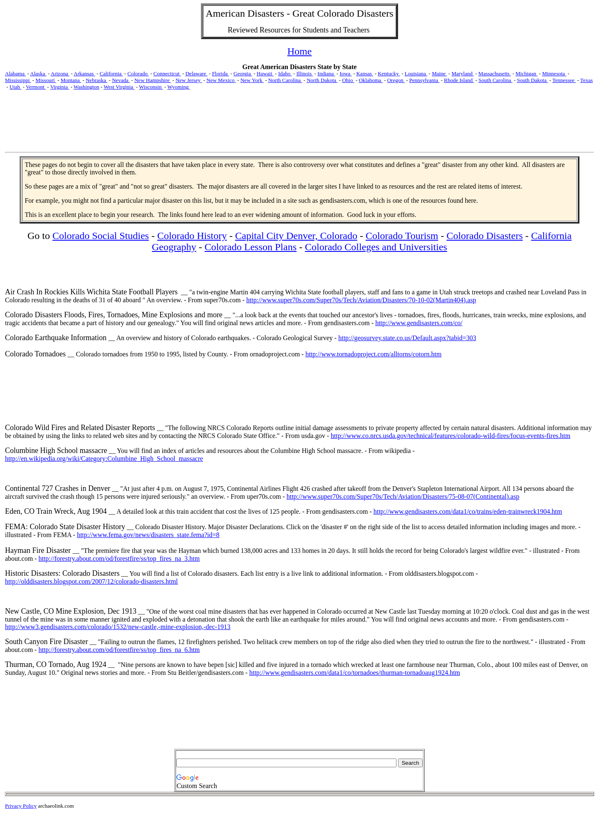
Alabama (15, 73)
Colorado (138, 73)
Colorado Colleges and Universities (376, 246)
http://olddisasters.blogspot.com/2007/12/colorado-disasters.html (91, 581)
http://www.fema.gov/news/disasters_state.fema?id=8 (148, 534)
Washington (86, 87)
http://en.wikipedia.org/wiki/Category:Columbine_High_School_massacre (104, 458)
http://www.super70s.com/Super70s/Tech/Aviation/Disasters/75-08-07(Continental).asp (403, 496)
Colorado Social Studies (100, 235)
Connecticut (167, 73)
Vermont (36, 87)
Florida (220, 73)
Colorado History (192, 235)
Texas (586, 80)
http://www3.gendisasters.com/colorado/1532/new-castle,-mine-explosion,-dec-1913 (117, 626)
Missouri (45, 80)
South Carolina (495, 80)
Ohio (348, 80)
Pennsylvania (424, 80)
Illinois (304, 73)
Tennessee (564, 80)
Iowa (345, 73)
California (111, 73)
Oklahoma (370, 80)
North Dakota (322, 80)
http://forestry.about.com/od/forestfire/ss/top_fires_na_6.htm (119, 649)
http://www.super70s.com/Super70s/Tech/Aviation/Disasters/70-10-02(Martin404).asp (361, 300)
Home (299, 51)
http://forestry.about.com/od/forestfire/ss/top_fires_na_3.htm (119, 558)
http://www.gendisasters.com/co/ (419, 322)
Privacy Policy (21, 806)
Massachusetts (494, 73)
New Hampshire (152, 80)
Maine (439, 73)
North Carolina (285, 80)
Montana (71, 80)
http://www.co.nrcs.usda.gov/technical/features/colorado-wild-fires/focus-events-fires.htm (450, 435)
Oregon (396, 80)
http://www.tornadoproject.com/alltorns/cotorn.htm (373, 354)
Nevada (121, 80)
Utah (16, 87)
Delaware (197, 73)
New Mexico (221, 80)
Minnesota (554, 73)
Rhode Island (459, 80)
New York (252, 80)
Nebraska (96, 80)
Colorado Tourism (402, 235)
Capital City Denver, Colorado (296, 235)
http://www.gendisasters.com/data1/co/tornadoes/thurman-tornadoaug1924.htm (354, 672)
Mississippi (18, 80)
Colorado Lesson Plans (251, 246)
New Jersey (189, 80)
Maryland (462, 73)
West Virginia (119, 87)
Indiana (326, 73)
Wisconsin (151, 87)
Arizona (60, 73)
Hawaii (265, 73)
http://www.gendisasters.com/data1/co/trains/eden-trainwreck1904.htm (468, 511)
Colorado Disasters (484, 235)
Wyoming (178, 87)
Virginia (59, 87)
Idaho (285, 73)
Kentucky (389, 73)
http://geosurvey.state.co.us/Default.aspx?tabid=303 (407, 337)
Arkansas (84, 73)
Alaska (38, 73)
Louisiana (416, 73)
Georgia (242, 73)
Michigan (526, 73)
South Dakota (532, 80)
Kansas (364, 73)
